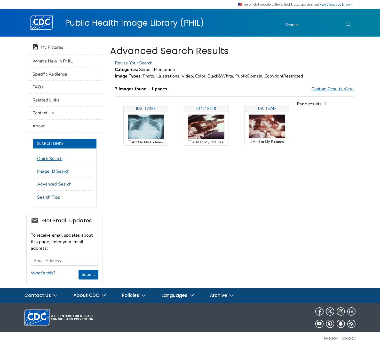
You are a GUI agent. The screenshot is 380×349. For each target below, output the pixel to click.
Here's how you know (337, 4)
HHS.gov (331, 338)
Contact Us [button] (41, 295)
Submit (88, 274)
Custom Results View (332, 89)
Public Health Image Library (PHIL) (134, 23)
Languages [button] (178, 295)
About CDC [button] (89, 295)
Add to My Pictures (147, 142)
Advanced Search (54, 184)
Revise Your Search (133, 63)
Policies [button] (134, 295)
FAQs (37, 87)
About (38, 126)
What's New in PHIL (52, 61)
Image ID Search (53, 171)
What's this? (43, 273)
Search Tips (48, 197)
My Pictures (47, 48)
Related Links (45, 100)
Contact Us (43, 113)
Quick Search (50, 159)
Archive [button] (222, 295)
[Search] (312, 25)
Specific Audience (49, 74)
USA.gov (349, 338)
